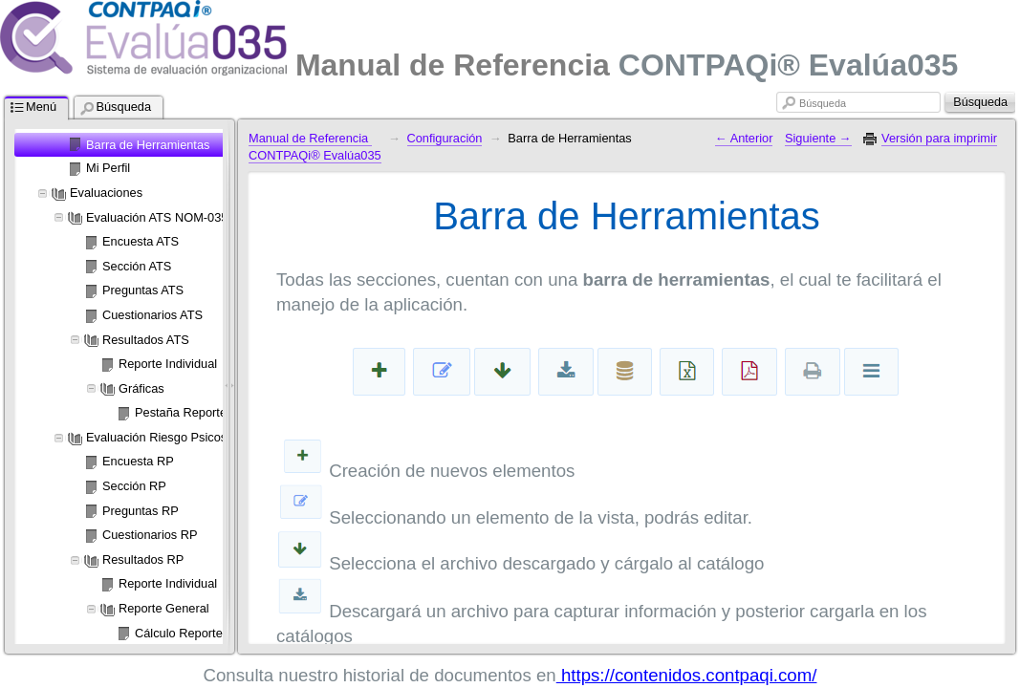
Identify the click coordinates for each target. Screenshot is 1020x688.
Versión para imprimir (939, 138)
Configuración (445, 138)
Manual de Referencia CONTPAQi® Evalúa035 (315, 147)
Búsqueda (822, 103)
